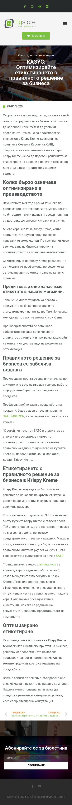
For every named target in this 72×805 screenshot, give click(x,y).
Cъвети (23, 55)
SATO (60, 556)
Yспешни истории (42, 55)
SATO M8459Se (13, 416)
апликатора (47, 564)
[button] (65, 23)
